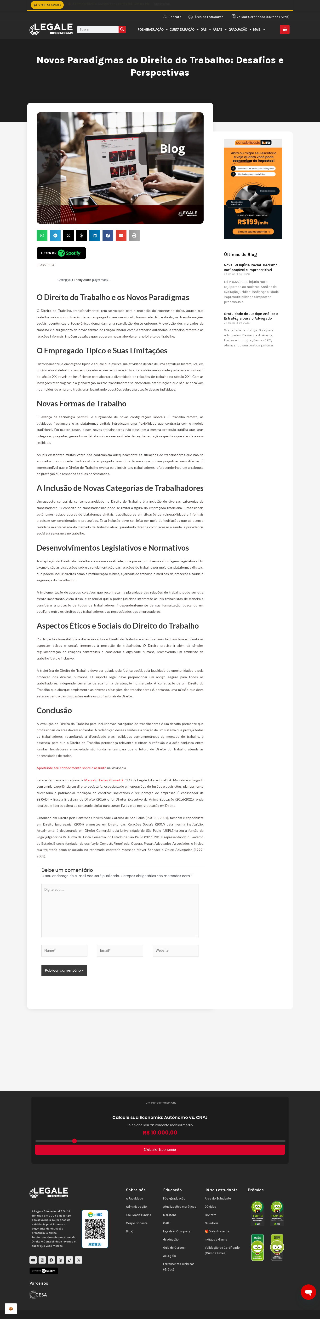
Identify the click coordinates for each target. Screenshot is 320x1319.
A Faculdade (134, 1198)
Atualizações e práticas (179, 1206)
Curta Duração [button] (184, 29)
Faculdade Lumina (138, 1215)
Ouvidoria (211, 1223)
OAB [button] (205, 29)
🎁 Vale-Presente (217, 1231)
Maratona (170, 1215)
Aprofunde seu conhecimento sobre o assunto (72, 768)
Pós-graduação (174, 1198)
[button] (42, 235)
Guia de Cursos (174, 1247)
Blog (129, 1231)
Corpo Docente (137, 1223)
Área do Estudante (218, 1198)
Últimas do (240, 254)
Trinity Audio (82, 280)
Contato (211, 1215)
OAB (166, 1223)
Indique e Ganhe (216, 1239)
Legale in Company (176, 1231)
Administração (136, 1206)
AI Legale (169, 1256)
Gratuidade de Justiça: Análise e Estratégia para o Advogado (251, 316)
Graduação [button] (240, 29)
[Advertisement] (160, 1054)
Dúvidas (210, 1206)
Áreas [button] (220, 29)
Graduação (171, 1239)
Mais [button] (259, 29)
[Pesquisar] (122, 29)
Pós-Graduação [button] (153, 29)
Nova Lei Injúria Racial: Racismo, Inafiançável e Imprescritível (251, 267)
